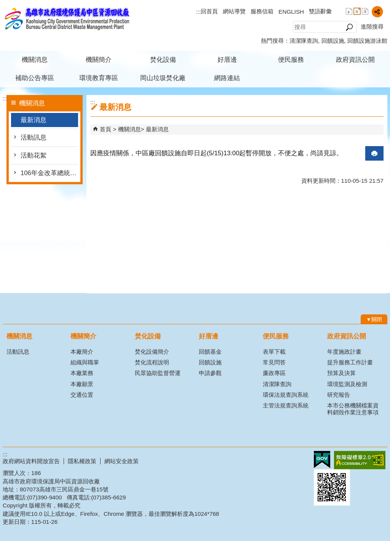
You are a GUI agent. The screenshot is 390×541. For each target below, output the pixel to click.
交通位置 (81, 394)
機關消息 (35, 59)
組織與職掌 (84, 362)
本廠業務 (81, 373)
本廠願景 (81, 384)
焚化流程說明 (152, 362)
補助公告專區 (34, 78)
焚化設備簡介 (152, 351)
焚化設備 (163, 59)
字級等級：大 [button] (365, 11)
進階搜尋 (372, 26)
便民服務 (291, 59)
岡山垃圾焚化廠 (162, 78)
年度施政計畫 (344, 351)
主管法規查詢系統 (285, 405)
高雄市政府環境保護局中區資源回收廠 (67, 18)
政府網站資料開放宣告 (31, 461)
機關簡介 (99, 59)
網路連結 (227, 78)
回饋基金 (210, 351)
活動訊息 (33, 137)
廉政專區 (274, 373)
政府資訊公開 (355, 59)
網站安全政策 (121, 461)
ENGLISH (291, 11)
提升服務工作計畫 (350, 362)
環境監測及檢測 (347, 384)
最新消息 (33, 120)
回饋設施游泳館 (367, 40)
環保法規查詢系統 (285, 394)
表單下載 (274, 351)
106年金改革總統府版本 (49, 173)
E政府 (322, 459)
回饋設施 (332, 40)
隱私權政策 (82, 461)
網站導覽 (234, 11)
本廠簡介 (81, 351)
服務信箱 (262, 11)
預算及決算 (341, 373)
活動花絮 (33, 155)
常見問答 (274, 362)
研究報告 (338, 394)
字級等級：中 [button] (357, 11)
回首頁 (209, 11)
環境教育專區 (98, 78)
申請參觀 (210, 373)
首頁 (105, 129)
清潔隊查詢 (303, 40)
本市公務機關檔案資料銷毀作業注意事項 (353, 408)
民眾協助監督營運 (158, 373)
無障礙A (359, 460)
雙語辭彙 (320, 11)
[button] (349, 27)
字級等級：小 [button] (349, 11)
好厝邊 (227, 59)
